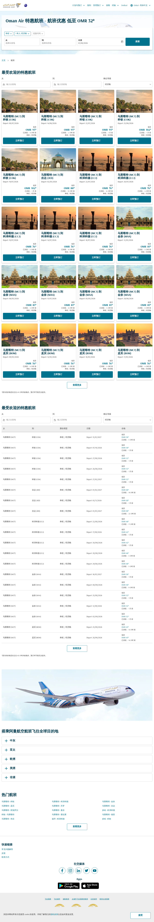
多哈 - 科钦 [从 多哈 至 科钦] (106, 819)
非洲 (9, 777)
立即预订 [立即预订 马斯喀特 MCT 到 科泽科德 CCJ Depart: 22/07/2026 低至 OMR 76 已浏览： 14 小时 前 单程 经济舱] (96, 199)
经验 (116, 5)
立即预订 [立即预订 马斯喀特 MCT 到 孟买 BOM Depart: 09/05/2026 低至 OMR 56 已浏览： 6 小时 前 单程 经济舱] (19, 374)
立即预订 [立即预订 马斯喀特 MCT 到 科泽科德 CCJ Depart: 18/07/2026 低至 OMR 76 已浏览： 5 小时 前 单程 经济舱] (19, 258)
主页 (3, 61)
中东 (9, 741)
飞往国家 (48, 899)
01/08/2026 (83, 43)
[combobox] (22, 43)
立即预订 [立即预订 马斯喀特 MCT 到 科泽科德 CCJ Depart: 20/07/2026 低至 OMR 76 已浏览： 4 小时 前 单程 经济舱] (134, 199)
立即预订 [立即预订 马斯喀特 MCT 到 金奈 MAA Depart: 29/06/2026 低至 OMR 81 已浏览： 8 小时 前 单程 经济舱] (134, 316)
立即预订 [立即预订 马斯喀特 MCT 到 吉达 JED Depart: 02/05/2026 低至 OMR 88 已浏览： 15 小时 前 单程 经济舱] (58, 199)
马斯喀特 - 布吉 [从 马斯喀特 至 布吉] (8, 819)
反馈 (3, 853)
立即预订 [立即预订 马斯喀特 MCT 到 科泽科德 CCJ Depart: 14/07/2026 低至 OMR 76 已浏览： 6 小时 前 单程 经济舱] (58, 258)
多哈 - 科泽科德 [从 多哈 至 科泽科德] (108, 810)
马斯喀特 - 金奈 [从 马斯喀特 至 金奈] (108, 802)
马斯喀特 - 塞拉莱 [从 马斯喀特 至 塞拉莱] (59, 815)
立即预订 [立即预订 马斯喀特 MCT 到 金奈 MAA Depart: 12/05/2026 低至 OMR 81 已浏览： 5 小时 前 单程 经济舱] (134, 258)
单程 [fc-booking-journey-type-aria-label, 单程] (7, 34)
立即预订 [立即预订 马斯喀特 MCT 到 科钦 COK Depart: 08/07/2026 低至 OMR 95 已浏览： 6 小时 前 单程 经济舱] (19, 141)
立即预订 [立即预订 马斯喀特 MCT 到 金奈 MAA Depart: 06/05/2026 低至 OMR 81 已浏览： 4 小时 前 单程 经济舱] (19, 316)
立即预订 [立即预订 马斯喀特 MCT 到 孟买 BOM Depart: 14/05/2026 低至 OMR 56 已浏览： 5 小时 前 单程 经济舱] (58, 374)
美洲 (9, 768)
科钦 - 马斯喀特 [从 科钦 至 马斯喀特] (8, 815)
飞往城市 (57, 899)
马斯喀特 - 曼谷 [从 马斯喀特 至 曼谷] (58, 810)
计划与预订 (79, 5)
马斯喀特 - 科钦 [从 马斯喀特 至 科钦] (8, 802)
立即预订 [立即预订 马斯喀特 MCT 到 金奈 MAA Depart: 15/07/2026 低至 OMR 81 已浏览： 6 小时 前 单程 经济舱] (58, 316)
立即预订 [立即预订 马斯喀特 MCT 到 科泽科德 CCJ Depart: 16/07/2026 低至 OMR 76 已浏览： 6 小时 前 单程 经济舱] (96, 258)
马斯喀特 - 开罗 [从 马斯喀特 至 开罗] (58, 806)
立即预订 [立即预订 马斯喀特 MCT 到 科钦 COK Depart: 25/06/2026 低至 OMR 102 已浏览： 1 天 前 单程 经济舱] (134, 141)
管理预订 (99, 5)
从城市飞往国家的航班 (80, 899)
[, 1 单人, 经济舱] (21, 33)
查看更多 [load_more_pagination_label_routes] (77, 827)
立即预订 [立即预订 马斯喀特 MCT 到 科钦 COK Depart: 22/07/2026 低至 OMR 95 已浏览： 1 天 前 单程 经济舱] (96, 141)
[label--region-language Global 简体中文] (140, 5)
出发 (80, 40)
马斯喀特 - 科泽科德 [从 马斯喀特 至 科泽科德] (60, 802)
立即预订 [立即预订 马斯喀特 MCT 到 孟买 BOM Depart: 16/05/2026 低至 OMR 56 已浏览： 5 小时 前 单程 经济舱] (96, 374)
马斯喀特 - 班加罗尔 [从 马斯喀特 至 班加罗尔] (10, 810)
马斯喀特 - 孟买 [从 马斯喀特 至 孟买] (8, 806)
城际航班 (66, 899)
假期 (108, 5)
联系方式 (5, 857)
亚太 (9, 750)
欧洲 (9, 759)
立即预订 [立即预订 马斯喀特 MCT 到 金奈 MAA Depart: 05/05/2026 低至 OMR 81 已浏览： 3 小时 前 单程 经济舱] (96, 316)
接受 (140, 915)
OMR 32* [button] (86, 21)
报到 (89, 5)
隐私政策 (54, 914)
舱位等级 (107, 79)
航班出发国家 (104, 899)
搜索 (137, 42)
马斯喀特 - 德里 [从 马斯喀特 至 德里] (108, 815)
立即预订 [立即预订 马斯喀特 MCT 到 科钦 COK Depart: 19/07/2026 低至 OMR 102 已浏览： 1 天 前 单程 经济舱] (19, 199)
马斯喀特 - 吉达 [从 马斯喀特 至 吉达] (108, 806)
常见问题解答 (7, 849)
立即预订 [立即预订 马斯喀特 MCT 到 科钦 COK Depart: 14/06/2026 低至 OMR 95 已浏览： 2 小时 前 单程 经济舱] (58, 141)
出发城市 (94, 899)
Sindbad (124, 5)
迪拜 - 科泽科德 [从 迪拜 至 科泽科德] (58, 819)
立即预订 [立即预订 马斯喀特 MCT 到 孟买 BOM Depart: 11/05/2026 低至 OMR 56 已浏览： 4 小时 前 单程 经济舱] (134, 374)
